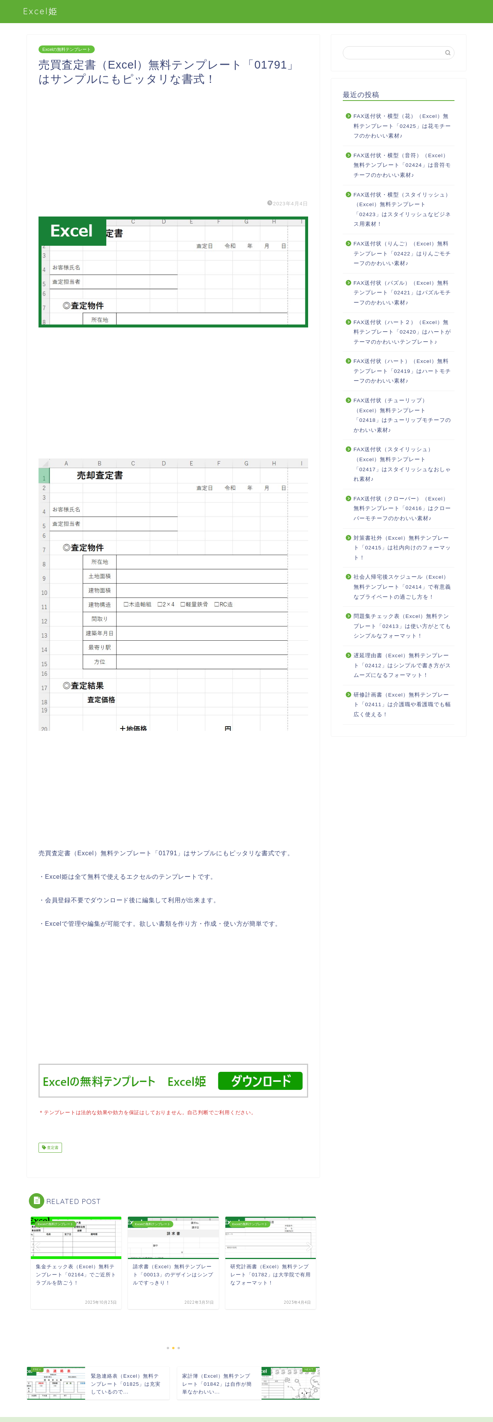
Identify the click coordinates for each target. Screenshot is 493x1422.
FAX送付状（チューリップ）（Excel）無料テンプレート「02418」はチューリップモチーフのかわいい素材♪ (402, 415)
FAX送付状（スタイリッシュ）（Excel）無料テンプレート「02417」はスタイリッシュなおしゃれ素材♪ (402, 464)
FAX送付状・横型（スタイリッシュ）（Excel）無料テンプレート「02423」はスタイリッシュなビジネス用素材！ (402, 209)
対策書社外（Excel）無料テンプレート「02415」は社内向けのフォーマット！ (402, 548)
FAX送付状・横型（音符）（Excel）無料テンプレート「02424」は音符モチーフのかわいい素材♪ (402, 165)
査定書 (52, 1147)
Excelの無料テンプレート (66, 49)
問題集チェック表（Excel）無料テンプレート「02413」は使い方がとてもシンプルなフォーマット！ (402, 626)
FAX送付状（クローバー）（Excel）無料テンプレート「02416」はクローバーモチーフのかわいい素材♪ (402, 508)
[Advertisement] (173, 140)
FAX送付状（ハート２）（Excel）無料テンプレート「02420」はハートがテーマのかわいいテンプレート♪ (402, 332)
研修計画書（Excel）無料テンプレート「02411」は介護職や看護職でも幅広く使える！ (402, 704)
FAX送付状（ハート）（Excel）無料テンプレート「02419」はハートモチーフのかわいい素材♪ (402, 371)
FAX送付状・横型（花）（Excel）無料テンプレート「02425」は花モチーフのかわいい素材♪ (402, 126)
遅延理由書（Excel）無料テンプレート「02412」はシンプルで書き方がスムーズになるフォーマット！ (402, 665)
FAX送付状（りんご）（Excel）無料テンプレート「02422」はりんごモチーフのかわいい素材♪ (402, 253)
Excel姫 (40, 11)
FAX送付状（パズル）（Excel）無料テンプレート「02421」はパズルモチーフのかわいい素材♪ (402, 293)
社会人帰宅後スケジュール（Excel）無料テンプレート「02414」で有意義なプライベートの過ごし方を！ (402, 586)
